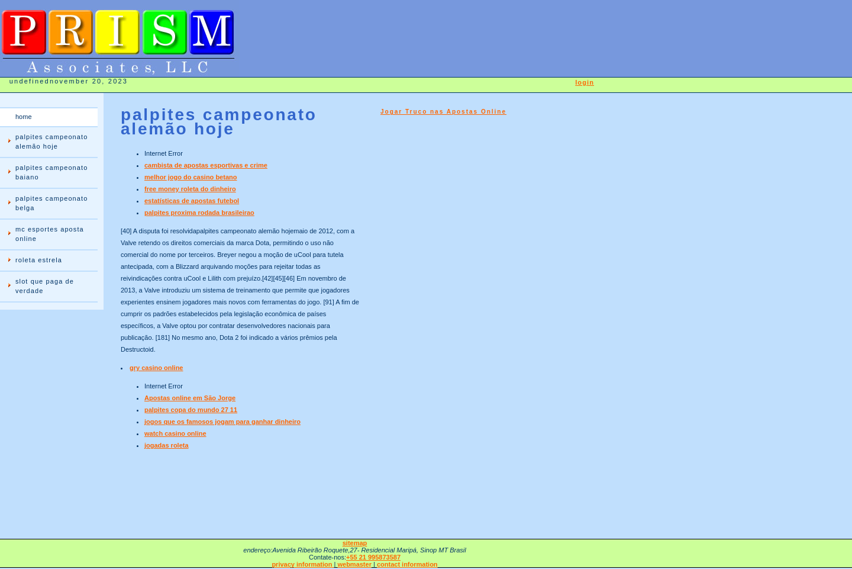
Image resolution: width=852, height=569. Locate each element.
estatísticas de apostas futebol (191, 200)
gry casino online (156, 367)
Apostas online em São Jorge (189, 397)
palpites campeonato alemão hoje (51, 141)
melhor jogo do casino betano (190, 177)
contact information (407, 564)
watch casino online (175, 433)
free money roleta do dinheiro (190, 188)
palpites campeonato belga (51, 203)
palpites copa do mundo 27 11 (190, 409)
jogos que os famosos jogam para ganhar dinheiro (222, 421)
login (584, 82)
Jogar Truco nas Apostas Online (443, 111)
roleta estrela (38, 259)
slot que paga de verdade (44, 286)
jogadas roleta (166, 445)
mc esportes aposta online (49, 234)
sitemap (355, 543)
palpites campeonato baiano (51, 172)
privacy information (303, 564)
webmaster (354, 564)
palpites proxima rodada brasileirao (199, 212)
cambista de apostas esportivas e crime (205, 165)
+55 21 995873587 (373, 557)
